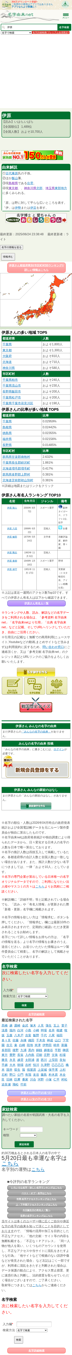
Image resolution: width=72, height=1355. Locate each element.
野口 (12, 1074)
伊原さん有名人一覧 (36, 603)
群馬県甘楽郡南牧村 (16, 456)
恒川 (36, 1065)
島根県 (13, 183)
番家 (25, 1079)
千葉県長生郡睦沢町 (16, 462)
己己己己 (58, 1065)
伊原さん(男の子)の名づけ (36, 1092)
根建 (59, 1030)
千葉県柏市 (10, 379)
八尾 (52, 1035)
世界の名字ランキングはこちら (36, 1215)
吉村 (28, 1065)
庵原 (15, 173)
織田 (31, 1040)
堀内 (12, 1030)
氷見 (12, 1060)
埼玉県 (50, 188)
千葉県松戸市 (11, 397)
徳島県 (7, 433)
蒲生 (49, 1025)
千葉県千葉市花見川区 (17, 403)
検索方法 (9, 996)
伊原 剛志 (12, 552)
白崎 (22, 1045)
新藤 (64, 1045)
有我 (28, 1074)
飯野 (36, 1035)
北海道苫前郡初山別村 (17, 480)
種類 (6, 1135)
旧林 (9, 1079)
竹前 (23, 1084)
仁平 (56, 1079)
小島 (28, 1030)
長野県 (7, 445)
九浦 (23, 1050)
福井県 (7, 439)
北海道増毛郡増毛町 (16, 468)
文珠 (55, 1055)
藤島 (44, 1074)
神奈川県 (30, 188)
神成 (50, 1040)
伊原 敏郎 (12, 536)
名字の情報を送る (12, 247)
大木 (12, 1065)
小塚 (49, 1079)
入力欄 (7, 990)
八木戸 (18, 1035)
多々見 (6, 1040)
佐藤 (15, 1040)
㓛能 (39, 1055)
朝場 (20, 1065)
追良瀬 (6, 1084)
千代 (44, 1035)
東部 (58, 188)
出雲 (30, 183)
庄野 (47, 1055)
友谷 (36, 1074)
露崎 (17, 1025)
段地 (30, 1045)
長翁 (20, 1055)
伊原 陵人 (12, 507)
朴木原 (53, 1074)
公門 (20, 1074)
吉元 (9, 1045)
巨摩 (17, 1079)
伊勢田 (47, 1045)
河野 (41, 1079)
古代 (9, 173)
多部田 (6, 1050)
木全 (63, 1074)
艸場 (44, 1030)
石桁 (5, 1074)
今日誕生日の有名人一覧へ (36, 1210)
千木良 (40, 1040)
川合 (33, 1079)
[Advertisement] (36, 71)
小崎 (36, 1030)
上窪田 (53, 1060)
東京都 (13, 188)
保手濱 (53, 1069)
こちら (40, 886)
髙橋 (5, 1025)
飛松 (15, 1084)
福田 (59, 1035)
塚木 (33, 1025)
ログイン (59, 749)
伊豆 (33, 207)
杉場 (63, 1055)
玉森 (9, 1035)
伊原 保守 (12, 569)
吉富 (28, 1035)
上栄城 (42, 1069)
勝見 (5, 1060)
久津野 (45, 1065)
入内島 (29, 1055)
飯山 (15, 178)
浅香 (5, 1030)
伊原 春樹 (12, 560)
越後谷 (48, 1050)
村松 (64, 1079)
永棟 (23, 1040)
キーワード (10, 1129)
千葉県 (7, 344)
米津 (38, 1045)
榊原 (66, 1050)
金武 (25, 1025)
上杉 (63, 1069)
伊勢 (18, 207)
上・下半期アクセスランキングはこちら (36, 1204)
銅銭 (39, 1050)
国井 (9, 1069)
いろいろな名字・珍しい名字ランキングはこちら (36, 1187)
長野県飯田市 (11, 391)
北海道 (7, 362)
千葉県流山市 (11, 385)
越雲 (20, 1060)
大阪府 (7, 356)
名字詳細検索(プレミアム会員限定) (51, 32)
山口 (58, 1040)
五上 (56, 1025)
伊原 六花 (12, 528)
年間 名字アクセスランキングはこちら (36, 1199)
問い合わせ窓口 (53, 647)
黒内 (31, 1050)
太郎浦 (29, 1060)
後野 (15, 1050)
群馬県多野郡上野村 (16, 474)
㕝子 (64, 1025)
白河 (20, 1030)
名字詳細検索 (36, 1014)
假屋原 (31, 1069)
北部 (39, 188)
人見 (41, 1025)
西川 (44, 1060)
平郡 (58, 1050)
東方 (5, 1055)
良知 (63, 1060)
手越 (5, 1065)
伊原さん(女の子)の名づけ (36, 1099)
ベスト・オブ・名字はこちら (36, 1193)
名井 (52, 1030)
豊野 (12, 1055)
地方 (64, 188)
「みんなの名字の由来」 (36, 731)
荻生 (17, 1069)
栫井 (56, 1045)
